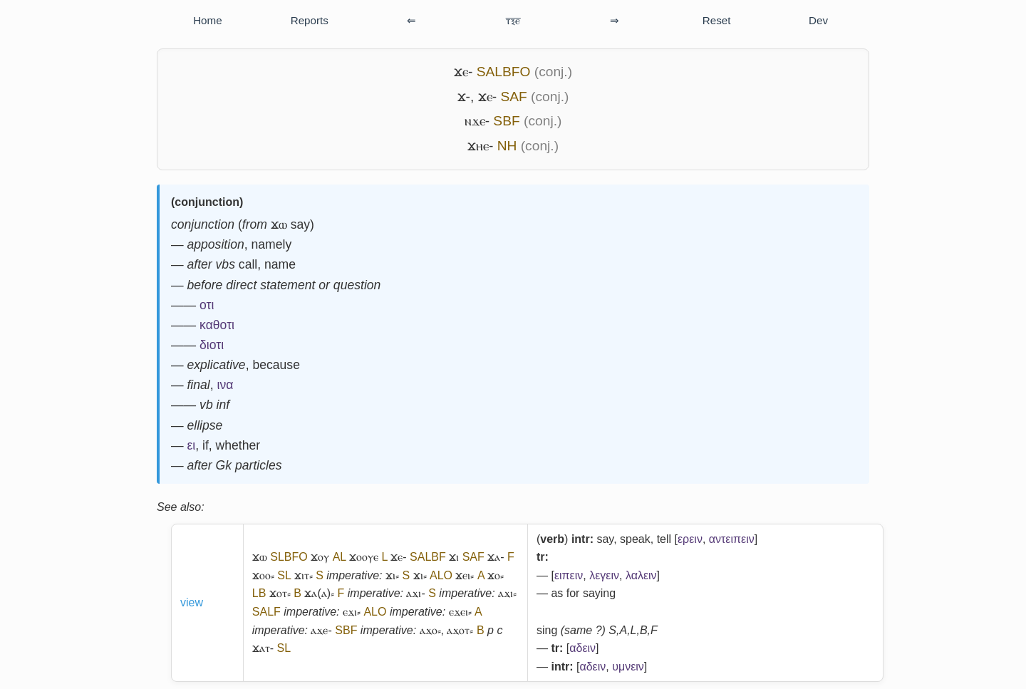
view (191, 602)
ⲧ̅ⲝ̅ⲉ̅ (513, 20)
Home (207, 20)
